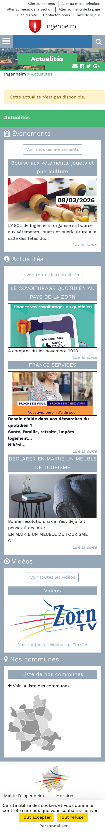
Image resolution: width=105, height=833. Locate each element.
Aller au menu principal (80, 4)
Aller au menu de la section (29, 9)
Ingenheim (15, 74)
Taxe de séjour (88, 15)
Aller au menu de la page (79, 9)
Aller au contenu (41, 4)
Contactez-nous (56, 15)
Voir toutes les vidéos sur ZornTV (52, 644)
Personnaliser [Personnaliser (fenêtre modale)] (53, 825)
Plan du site (27, 15)
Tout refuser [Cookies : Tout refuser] (72, 817)
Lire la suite (84, 244)
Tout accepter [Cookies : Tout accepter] (36, 817)
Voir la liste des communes (38, 685)
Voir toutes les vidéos (52, 577)
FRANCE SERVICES (52, 365)
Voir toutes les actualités (52, 274)
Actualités (17, 117)
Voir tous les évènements (52, 149)
